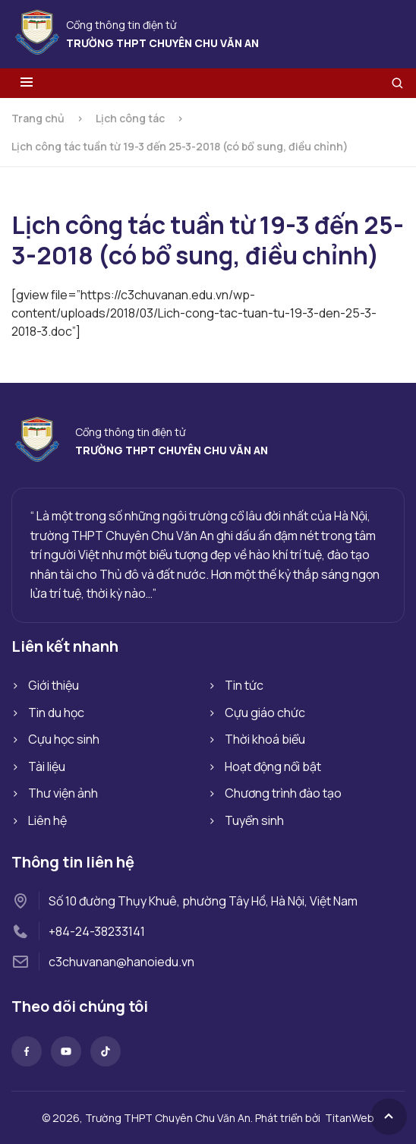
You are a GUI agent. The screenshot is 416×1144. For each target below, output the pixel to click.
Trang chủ (38, 118)
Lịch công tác (130, 118)
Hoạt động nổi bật (273, 766)
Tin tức (244, 685)
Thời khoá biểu (265, 739)
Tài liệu (46, 766)
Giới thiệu (53, 685)
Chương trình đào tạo (283, 793)
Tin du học (56, 712)
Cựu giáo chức (265, 712)
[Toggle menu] (26, 83)
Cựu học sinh (63, 739)
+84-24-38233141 (97, 931)
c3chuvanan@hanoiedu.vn (121, 961)
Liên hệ (47, 820)
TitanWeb (349, 1118)
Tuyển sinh (254, 820)
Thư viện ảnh (63, 793)
